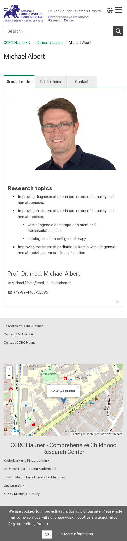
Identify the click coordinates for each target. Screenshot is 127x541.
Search (119, 31)
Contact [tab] (81, 81)
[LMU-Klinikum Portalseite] (21, 13)
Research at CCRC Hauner (23, 326)
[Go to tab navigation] (117, 301)
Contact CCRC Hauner (20, 342)
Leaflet (75, 434)
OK (47, 534)
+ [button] (9, 369)
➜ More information (76, 534)
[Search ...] (58, 31)
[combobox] (63, 31)
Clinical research (49, 43)
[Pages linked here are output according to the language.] (110, 10)
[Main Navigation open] (118, 10)
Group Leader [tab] (19, 81)
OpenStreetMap (95, 434)
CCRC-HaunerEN (17, 43)
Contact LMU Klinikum (19, 334)
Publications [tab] (50, 81)
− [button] (9, 375)
